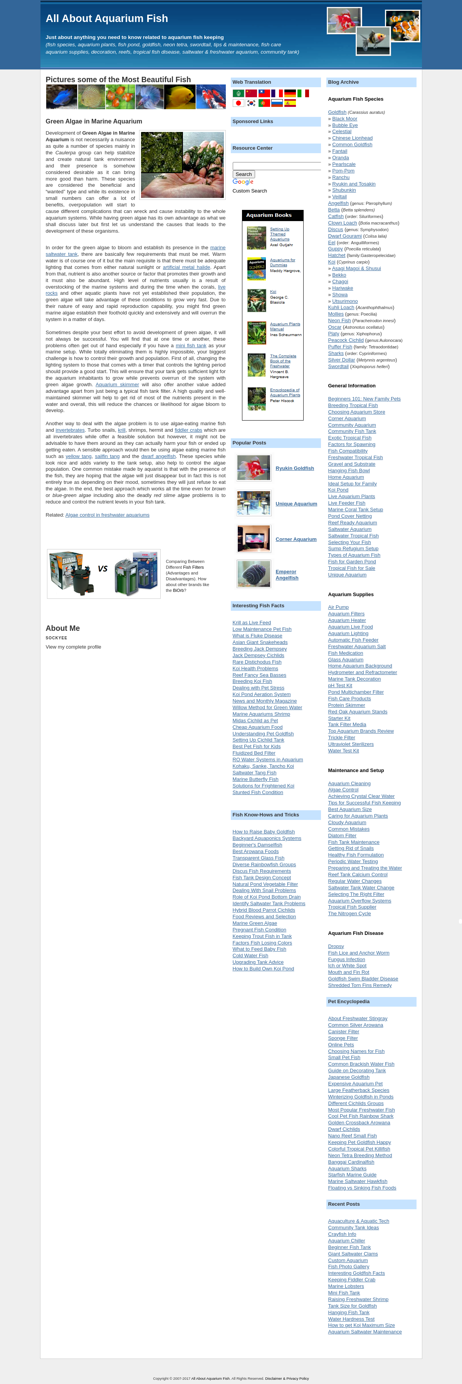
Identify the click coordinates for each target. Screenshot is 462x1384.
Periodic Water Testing (353, 861)
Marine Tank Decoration (354, 679)
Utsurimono (345, 301)
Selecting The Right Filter (356, 894)
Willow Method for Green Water (267, 707)
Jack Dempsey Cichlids (258, 655)
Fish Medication (345, 653)
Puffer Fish (340, 347)
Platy (333, 333)
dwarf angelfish (158, 456)
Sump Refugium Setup (353, 548)
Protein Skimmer (346, 705)
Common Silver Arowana (355, 1025)
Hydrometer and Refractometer (362, 672)
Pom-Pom (343, 171)
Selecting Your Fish (349, 542)
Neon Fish (339, 320)
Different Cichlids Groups (356, 1103)
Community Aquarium (352, 425)
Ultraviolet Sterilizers (351, 744)
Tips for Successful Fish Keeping (364, 803)
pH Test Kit (340, 685)
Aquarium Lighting (348, 633)
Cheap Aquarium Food (258, 727)
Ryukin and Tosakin (354, 184)
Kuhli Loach (341, 307)
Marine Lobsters (346, 1286)
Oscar (335, 327)
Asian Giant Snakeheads (260, 642)
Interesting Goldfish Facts (356, 1273)
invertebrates (69, 430)
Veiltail (339, 196)
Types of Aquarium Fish (354, 555)
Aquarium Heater (347, 620)
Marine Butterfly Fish (256, 779)
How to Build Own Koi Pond (263, 969)
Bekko (339, 275)
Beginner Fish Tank (349, 1247)
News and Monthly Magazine (265, 701)
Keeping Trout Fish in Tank (262, 936)
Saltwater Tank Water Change (361, 888)
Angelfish (338, 203)
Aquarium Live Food (350, 627)
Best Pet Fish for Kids (257, 746)
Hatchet (337, 255)
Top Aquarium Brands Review (361, 731)
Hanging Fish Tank (349, 1312)
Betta (334, 210)
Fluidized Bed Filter (254, 753)
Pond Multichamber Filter (356, 692)
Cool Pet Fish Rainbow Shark (361, 1116)
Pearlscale (344, 164)
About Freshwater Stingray (358, 1018)
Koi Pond (338, 490)
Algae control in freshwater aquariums (108, 515)
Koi (332, 262)
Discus (335, 229)
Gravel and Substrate (352, 464)
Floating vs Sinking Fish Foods (362, 1188)
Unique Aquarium (347, 575)
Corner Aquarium (347, 418)
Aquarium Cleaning (349, 783)
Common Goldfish (352, 144)
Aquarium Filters (346, 614)
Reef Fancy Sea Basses (259, 675)
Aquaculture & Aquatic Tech (359, 1221)
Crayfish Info (342, 1234)
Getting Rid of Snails (351, 848)
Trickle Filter (341, 737)
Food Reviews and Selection (264, 916)
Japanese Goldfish (349, 1077)
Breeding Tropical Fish (353, 405)
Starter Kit (339, 718)
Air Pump (338, 607)
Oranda (340, 158)
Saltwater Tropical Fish (353, 536)
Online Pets (341, 1045)
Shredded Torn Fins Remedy (360, 985)
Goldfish (337, 112)
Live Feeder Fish (347, 503)
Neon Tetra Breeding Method (360, 1155)
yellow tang (79, 456)
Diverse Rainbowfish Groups (264, 864)
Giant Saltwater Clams (353, 1254)
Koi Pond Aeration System (262, 694)
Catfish (336, 216)
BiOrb (178, 590)
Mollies (336, 314)
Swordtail (338, 366)
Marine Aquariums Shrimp (262, 714)
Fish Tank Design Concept (262, 877)
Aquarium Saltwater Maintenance (365, 1332)
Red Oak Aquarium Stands (358, 712)
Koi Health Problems (256, 668)
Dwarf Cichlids (344, 1129)
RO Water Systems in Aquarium (268, 759)
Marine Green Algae (255, 923)
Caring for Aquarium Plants (358, 816)
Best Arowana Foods (256, 851)
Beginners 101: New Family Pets (364, 399)
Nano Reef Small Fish (352, 1136)
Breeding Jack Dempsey (260, 649)
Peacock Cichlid (346, 340)
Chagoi (340, 281)
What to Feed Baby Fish (259, 949)
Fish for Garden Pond (352, 561)
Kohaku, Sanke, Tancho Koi (263, 766)
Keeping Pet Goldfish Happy (359, 1142)
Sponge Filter (343, 1038)
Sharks (336, 353)
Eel (332, 242)
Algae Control (343, 790)
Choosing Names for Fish (356, 1051)
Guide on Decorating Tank (357, 1070)
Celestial (341, 131)
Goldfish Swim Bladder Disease (363, 979)
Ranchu (340, 177)
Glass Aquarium (346, 659)
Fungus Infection (346, 959)
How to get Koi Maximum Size (361, 1325)
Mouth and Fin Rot (349, 972)
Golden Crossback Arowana (359, 1122)
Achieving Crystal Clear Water (361, 796)
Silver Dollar (341, 360)
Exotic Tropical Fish (350, 438)
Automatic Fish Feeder (353, 640)
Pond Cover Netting (350, 516)
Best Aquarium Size (350, 809)
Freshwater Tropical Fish (355, 457)
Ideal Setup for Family (352, 484)
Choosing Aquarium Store (356, 412)
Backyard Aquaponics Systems (267, 838)
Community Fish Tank (352, 431)
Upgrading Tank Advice (258, 962)
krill (122, 430)
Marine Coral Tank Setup (355, 509)
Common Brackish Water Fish (361, 1064)
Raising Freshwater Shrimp (358, 1299)
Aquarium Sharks (347, 1168)
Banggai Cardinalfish (351, 1162)
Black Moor (344, 119)
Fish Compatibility (348, 451)
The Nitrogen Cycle (349, 913)
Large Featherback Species (359, 1090)
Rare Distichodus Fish (257, 662)
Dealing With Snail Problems (264, 890)
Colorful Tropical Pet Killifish (359, 1149)
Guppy (335, 249)
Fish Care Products (349, 698)
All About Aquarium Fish (107, 18)
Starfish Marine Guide (352, 1175)
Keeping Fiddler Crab (352, 1280)
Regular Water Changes (355, 881)
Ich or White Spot (347, 965)
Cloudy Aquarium (347, 822)
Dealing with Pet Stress (258, 688)
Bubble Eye (345, 125)
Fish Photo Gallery (349, 1266)
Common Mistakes (349, 829)
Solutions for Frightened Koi (263, 786)
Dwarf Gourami (345, 236)
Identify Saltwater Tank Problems (269, 903)
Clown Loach (342, 223)
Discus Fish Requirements (262, 871)
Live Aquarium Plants (351, 496)
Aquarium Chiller (346, 1241)
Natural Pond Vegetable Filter (265, 884)
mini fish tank (191, 345)
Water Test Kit (343, 751)
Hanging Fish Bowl (349, 470)
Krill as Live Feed (252, 622)
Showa (340, 294)
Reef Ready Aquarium (352, 523)
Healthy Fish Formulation (356, 855)
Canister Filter (344, 1031)
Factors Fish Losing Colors (262, 943)
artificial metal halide (186, 267)
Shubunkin (344, 190)
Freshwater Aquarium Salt (357, 646)
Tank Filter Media (347, 724)
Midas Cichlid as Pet (255, 720)
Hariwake (342, 288)
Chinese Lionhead (352, 138)
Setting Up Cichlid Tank (258, 740)
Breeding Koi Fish (252, 681)
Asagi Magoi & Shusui (356, 268)
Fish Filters (193, 567)
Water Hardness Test (351, 1319)
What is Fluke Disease (257, 636)
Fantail (339, 151)
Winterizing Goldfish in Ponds (361, 1097)
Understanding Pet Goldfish (263, 734)
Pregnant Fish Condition (259, 930)
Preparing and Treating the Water (365, 868)
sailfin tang (107, 456)
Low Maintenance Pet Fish (262, 629)
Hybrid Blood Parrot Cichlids (264, 910)
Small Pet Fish (344, 1057)
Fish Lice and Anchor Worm (359, 953)
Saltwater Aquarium (350, 529)
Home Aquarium (346, 477)
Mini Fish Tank (344, 1293)
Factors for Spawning (352, 444)
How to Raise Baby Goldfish (264, 832)
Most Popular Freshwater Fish (361, 1110)
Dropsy (336, 946)
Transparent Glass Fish (259, 858)
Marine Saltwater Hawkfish (358, 1181)
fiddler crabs (188, 430)
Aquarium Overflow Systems (359, 901)
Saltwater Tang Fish (255, 773)
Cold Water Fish (251, 955)
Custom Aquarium (348, 1260)
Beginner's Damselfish (257, 845)
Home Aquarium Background (360, 666)
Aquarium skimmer (117, 384)
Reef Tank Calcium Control (358, 874)
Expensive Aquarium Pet (355, 1084)
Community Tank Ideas (353, 1227)
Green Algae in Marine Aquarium (94, 121)
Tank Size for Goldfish (352, 1306)
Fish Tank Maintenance (354, 842)
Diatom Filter (342, 835)
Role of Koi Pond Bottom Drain (267, 897)
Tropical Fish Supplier (352, 907)
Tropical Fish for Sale (351, 568)
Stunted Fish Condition (258, 792)
